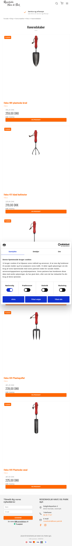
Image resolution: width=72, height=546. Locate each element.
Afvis (13, 299)
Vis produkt (36, 120)
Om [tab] (59, 252)
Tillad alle (58, 299)
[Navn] (18, 507)
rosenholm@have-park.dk (52, 521)
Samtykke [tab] (13, 252)
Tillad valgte (36, 299)
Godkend (18, 518)
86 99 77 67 (47, 515)
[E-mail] (18, 512)
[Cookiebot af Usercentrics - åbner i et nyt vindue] (59, 245)
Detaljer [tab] (36, 252)
